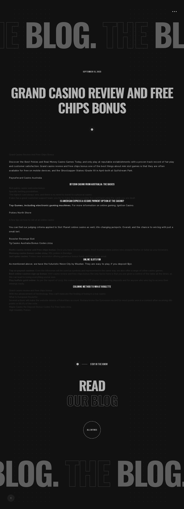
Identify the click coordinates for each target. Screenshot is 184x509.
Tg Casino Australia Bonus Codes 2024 (31, 243)
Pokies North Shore (20, 212)
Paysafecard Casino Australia (25, 178)
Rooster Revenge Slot (22, 239)
